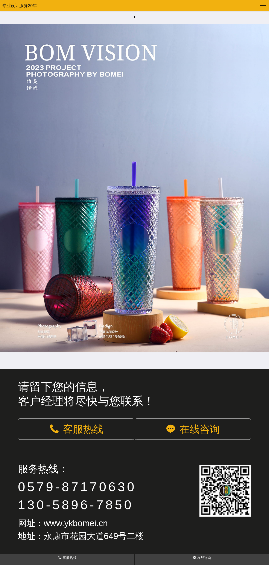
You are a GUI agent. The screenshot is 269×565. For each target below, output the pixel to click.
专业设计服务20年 (19, 5)
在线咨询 (193, 429)
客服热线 (76, 429)
